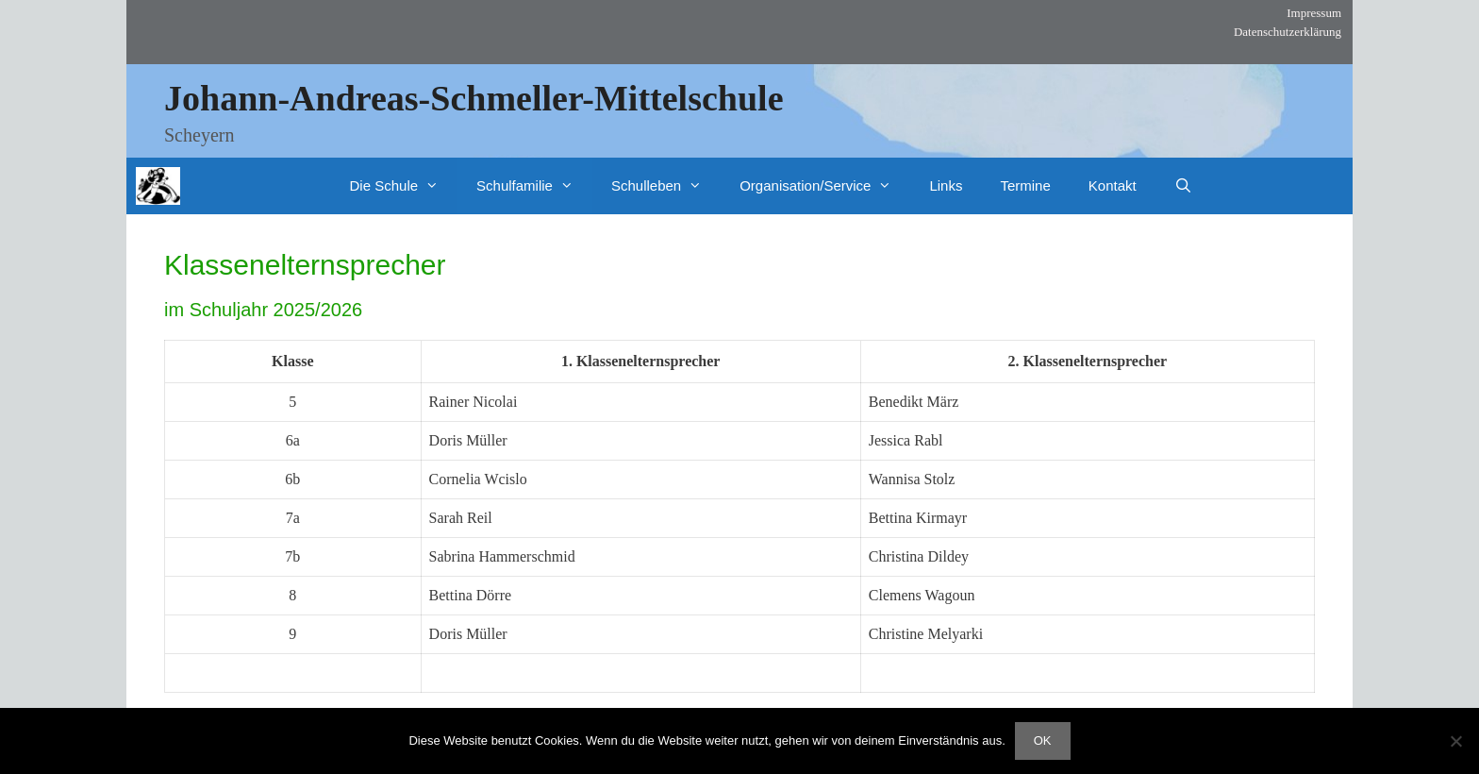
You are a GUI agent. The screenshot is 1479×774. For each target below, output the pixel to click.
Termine (1025, 185)
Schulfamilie (534, 186)
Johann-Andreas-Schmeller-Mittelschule (474, 98)
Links (945, 185)
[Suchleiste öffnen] (1183, 186)
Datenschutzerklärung (1287, 32)
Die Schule (404, 186)
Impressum (1314, 13)
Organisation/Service (825, 186)
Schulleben (666, 186)
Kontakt (1112, 185)
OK (1043, 740)
